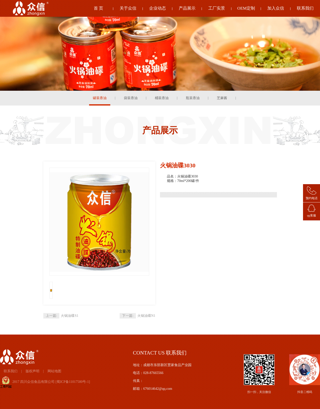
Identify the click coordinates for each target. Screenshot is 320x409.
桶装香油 (162, 98)
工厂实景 (216, 8)
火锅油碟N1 (146, 316)
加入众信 (275, 8)
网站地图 (54, 371)
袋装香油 (131, 98)
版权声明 (32, 371)
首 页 (98, 8)
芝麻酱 (222, 98)
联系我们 (305, 8)
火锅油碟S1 (69, 316)
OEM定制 (246, 8)
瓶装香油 (193, 98)
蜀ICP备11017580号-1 (73, 382)
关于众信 (128, 8)
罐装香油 (100, 98)
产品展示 (187, 8)
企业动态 (157, 8)
